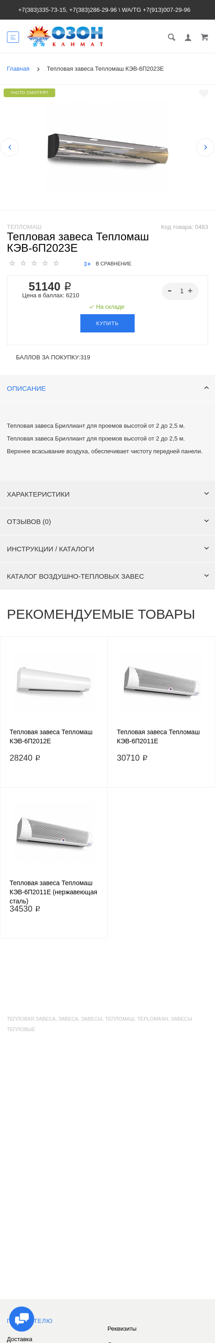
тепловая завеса (31, 1019)
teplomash (152, 1019)
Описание (108, 388)
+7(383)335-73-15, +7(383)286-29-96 (67, 9)
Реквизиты (122, 1328)
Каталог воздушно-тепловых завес (108, 576)
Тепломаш (24, 226)
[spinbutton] (180, 291)
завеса (68, 1019)
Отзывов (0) (108, 521)
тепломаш (119, 1019)
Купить (107, 323)
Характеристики (108, 494)
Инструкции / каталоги (108, 549)
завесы (91, 1019)
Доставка (19, 1339)
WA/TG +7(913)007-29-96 (156, 9)
